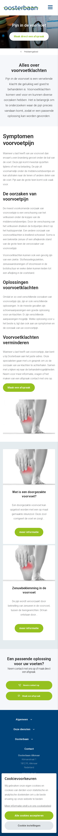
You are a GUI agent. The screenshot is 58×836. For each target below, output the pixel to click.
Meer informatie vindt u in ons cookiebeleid (28, 805)
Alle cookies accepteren (29, 815)
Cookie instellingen (29, 825)
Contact (29, 748)
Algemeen (22, 719)
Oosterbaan (22, 739)
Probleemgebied (31, 52)
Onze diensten (21, 729)
